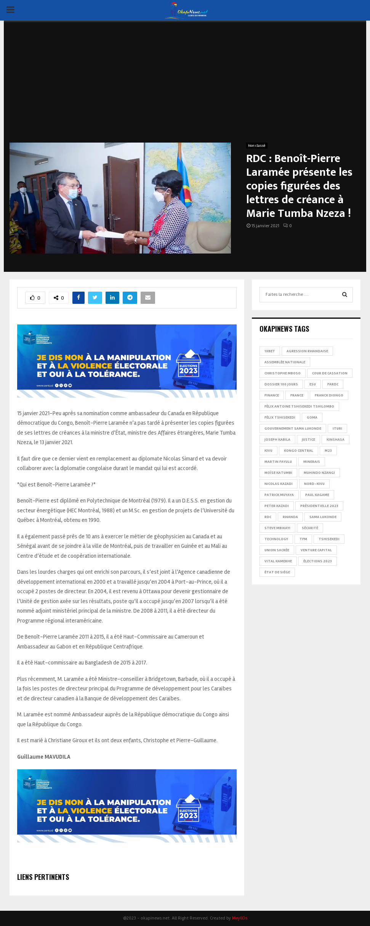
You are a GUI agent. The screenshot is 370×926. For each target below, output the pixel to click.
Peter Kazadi (276, 506)
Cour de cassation (330, 373)
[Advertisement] (185, 85)
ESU (312, 384)
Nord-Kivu (314, 483)
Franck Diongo (329, 395)
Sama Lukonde (322, 517)
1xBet (269, 351)
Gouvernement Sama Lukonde (292, 428)
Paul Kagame (317, 495)
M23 (328, 450)
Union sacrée (276, 550)
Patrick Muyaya (279, 495)
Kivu (268, 450)
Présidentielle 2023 (319, 506)
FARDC (332, 384)
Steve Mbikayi (277, 528)
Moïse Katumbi (278, 472)
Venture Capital (316, 550)
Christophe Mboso (282, 373)
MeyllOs (239, 918)
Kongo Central (298, 450)
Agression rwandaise (307, 351)
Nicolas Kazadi (278, 483)
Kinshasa (335, 439)
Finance (271, 395)
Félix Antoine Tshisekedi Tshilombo (299, 406)
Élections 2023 (317, 561)
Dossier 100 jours (281, 384)
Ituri (337, 428)
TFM (303, 539)
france (296, 395)
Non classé (257, 145)
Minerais (311, 461)
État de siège (277, 572)
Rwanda (290, 517)
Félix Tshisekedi (279, 417)
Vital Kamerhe (278, 561)
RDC (267, 517)
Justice (308, 439)
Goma (312, 417)
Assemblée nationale (284, 362)
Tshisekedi (329, 539)
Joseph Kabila (277, 439)
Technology (276, 539)
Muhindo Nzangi (319, 472)
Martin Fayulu (278, 461)
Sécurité (310, 528)
